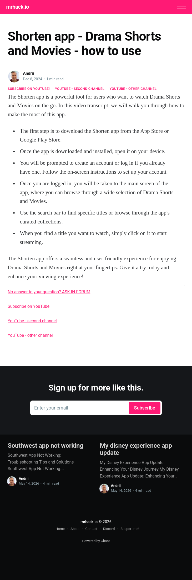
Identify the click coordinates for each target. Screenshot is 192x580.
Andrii (28, 74)
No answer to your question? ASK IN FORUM (49, 292)
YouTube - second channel (79, 89)
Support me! (129, 529)
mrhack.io (19, 7)
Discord (109, 529)
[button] (180, 7)
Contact (91, 529)
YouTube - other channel (133, 89)
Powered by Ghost (96, 541)
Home (60, 529)
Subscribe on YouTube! (29, 89)
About (75, 529)
